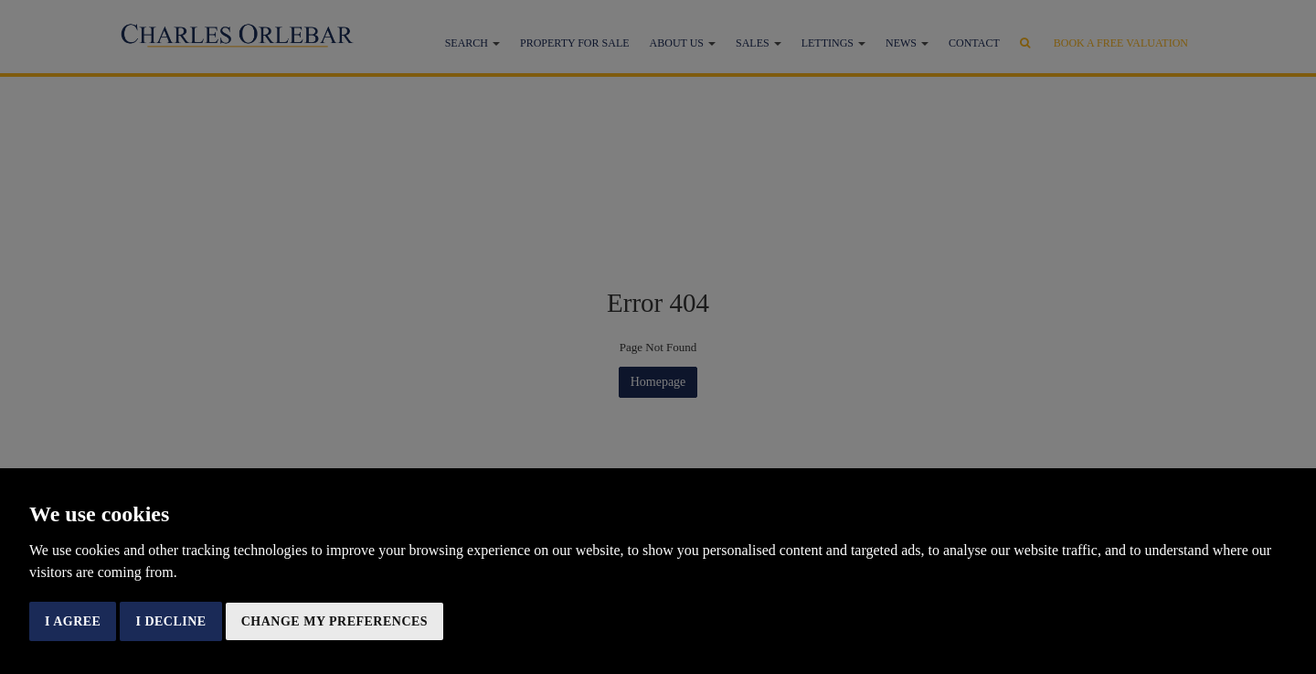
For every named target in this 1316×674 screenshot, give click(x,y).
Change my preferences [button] (334, 621)
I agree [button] (73, 621)
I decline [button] (170, 621)
